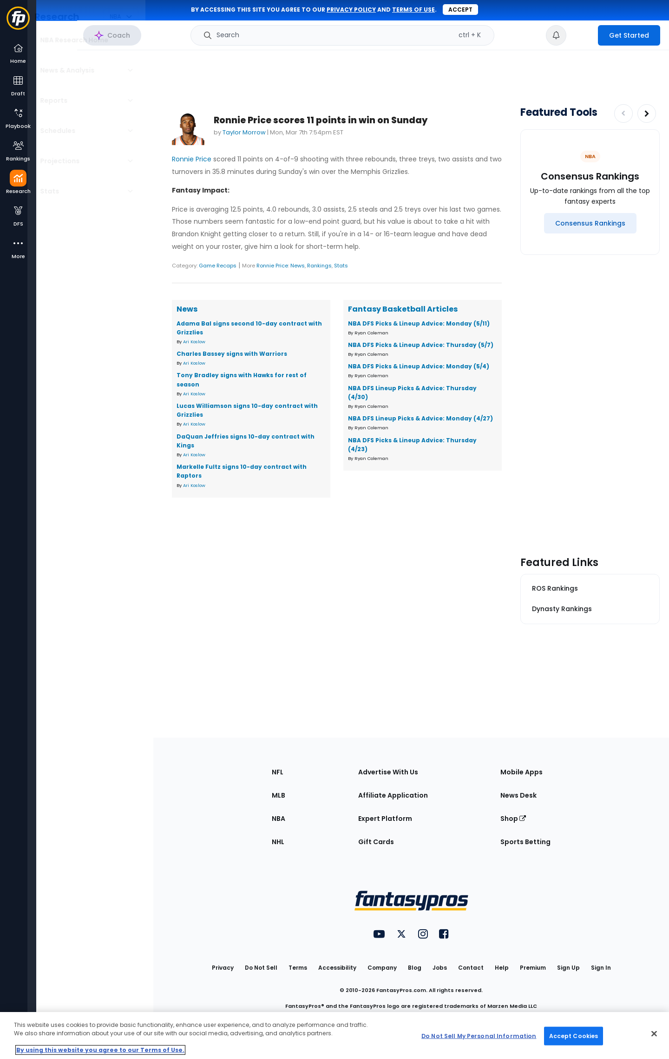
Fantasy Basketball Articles (403, 309)
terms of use (413, 9)
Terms (298, 968)
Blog (414, 968)
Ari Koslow (194, 342)
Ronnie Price (191, 159)
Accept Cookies (573, 1035)
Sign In (601, 968)
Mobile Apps (521, 772)
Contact (471, 968)
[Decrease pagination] (623, 113)
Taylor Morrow (244, 132)
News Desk (518, 795)
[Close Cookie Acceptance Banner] (654, 1034)
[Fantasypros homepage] (18, 23)
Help (502, 968)
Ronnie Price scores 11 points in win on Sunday (320, 120)
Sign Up (568, 968)
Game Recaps (217, 265)
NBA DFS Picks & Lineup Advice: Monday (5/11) (419, 323)
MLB (278, 795)
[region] (334, 1035)
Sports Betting (525, 841)
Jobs (440, 968)
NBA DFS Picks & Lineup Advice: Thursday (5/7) (420, 345)
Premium (533, 968)
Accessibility (337, 968)
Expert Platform (385, 818)
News (297, 265)
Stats (341, 265)
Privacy (223, 968)
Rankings (319, 265)
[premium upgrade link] (582, 35)
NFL (277, 772)
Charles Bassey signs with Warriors (232, 354)
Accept (460, 9)
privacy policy (351, 9)
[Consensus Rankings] (590, 223)
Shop (513, 818)
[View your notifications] (556, 35)
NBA (278, 818)
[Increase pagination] (646, 113)
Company (382, 968)
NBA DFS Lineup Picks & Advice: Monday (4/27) (420, 418)
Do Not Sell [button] (261, 968)
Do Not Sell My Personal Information (478, 1035)
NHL (278, 841)
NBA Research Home (83, 40)
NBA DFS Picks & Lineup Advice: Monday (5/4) (418, 366)
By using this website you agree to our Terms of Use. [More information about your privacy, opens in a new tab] (100, 1050)
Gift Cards (376, 841)
